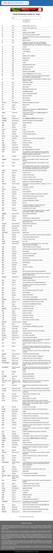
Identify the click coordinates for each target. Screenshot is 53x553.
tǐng (13, 42)
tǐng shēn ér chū (16, 308)
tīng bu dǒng (15, 331)
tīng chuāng (15, 444)
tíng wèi (14, 273)
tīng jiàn (14, 460)
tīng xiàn (14, 319)
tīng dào (14, 371)
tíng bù (13, 177)
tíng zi (13, 107)
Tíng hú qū (14, 112)
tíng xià (14, 127)
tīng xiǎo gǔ (15, 400)
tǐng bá (13, 292)
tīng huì (14, 431)
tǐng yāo (14, 301)
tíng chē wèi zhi (16, 223)
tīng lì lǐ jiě (14, 376)
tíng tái (13, 116)
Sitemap (37, 551)
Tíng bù (14, 280)
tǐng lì (13, 297)
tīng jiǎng (14, 486)
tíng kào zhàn (15, 243)
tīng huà (14, 473)
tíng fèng (14, 133)
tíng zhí (14, 208)
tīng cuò (14, 492)
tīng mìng (14, 385)
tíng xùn (14, 260)
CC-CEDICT (31, 516)
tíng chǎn (14, 191)
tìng (13, 79)
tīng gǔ (13, 504)
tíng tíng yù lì (15, 102)
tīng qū (13, 313)
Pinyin (6, 3)
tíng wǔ (14, 105)
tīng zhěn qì (15, 471)
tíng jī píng (14, 170)
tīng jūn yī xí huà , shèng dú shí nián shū (16, 382)
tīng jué (14, 466)
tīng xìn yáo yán (16, 354)
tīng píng (14, 415)
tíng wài (14, 255)
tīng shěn (14, 394)
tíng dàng (14, 198)
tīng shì (14, 339)
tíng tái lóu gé (15, 120)
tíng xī (13, 140)
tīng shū (14, 428)
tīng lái (13, 346)
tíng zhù (14, 131)
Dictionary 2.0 (19, 3)
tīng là (13, 324)
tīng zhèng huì (15, 488)
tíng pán (14, 200)
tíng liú (13, 196)
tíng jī (13, 166)
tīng (13, 32)
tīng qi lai (14, 490)
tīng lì (13, 374)
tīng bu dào (14, 328)
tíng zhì (14, 181)
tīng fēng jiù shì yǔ (16, 501)
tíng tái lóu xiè (15, 118)
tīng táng (14, 269)
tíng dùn (14, 246)
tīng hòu (14, 356)
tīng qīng (14, 433)
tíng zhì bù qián (15, 183)
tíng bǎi (14, 152)
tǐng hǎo (14, 288)
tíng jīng (14, 205)
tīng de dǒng (15, 409)
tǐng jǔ (13, 304)
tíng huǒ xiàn (15, 189)
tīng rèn (14, 343)
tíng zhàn (14, 142)
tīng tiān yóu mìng (16, 390)
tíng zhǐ (14, 175)
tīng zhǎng (14, 271)
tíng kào (14, 239)
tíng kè (13, 218)
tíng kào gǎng (15, 241)
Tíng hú (14, 109)
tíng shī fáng (15, 136)
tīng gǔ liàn (14, 507)
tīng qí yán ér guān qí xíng (15, 363)
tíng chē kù (14, 228)
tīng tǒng (14, 447)
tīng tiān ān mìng (16, 388)
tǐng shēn (14, 306)
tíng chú (14, 266)
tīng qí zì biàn (15, 358)
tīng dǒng (14, 418)
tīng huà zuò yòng (16, 322)
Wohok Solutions (21, 551)
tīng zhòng (14, 442)
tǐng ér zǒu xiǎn (16, 299)
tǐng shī (14, 290)
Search (26, 20)
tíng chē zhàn (15, 230)
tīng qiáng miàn (15, 440)
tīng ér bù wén (15, 452)
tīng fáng (14, 422)
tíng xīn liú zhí (15, 213)
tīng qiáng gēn (15, 435)
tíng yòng (14, 193)
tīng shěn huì (15, 396)
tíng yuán (14, 251)
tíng (13, 25)
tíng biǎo (14, 216)
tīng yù (13, 494)
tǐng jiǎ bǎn (14, 509)
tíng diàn (14, 237)
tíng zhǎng (14, 123)
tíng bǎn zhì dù (15, 159)
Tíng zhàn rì (15, 145)
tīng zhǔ (14, 317)
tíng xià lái (14, 129)
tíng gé (13, 125)
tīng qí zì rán (15, 360)
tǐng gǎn (14, 295)
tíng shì (14, 282)
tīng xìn (14, 350)
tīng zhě (14, 450)
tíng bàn (14, 234)
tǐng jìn (13, 311)
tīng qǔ (13, 378)
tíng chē (14, 220)
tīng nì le (14, 457)
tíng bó (13, 179)
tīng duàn (14, 424)
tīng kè (13, 483)
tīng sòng (14, 469)
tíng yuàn (14, 264)
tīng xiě (14, 398)
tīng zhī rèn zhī (15, 337)
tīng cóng (14, 413)
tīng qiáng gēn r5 (16, 438)
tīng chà (14, 407)
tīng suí (14, 497)
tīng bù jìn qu (15, 335)
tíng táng (14, 253)
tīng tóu (14, 499)
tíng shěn (14, 258)
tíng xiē (14, 172)
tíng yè (13, 162)
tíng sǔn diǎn (15, 149)
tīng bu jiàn (14, 333)
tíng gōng (14, 138)
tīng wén (14, 455)
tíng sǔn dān (15, 147)
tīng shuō (14, 480)
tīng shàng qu (15, 326)
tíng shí (14, 249)
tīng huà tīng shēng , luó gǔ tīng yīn (15, 477)
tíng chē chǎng (15, 226)
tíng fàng (14, 156)
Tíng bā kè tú (15, 277)
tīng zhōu (14, 315)
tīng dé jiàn (14, 411)
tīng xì (13, 420)
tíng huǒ (14, 187)
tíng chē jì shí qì (16, 232)
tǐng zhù (14, 284)
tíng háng (14, 210)
